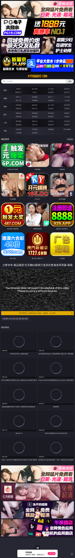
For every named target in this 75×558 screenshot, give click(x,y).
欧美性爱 (67, 105)
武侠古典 (67, 121)
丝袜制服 (35, 100)
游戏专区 (67, 89)
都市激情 (18, 121)
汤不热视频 (66, 129)
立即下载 (51, 553)
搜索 (69, 81)
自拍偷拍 (35, 97)
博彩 (5, 90)
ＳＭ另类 (67, 100)
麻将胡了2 (18, 92)
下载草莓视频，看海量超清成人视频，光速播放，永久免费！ (45, 313)
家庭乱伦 (35, 121)
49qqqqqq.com (37, 76)
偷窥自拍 (18, 113)
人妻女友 (51, 121)
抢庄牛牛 (67, 92)
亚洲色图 (35, 113)
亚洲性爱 (18, 105)
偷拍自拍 (35, 105)
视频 (5, 98)
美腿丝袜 (18, 117)
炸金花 (35, 92)
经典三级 (35, 108)
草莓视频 (51, 129)
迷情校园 (18, 125)
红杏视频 (18, 133)
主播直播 (51, 100)
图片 (5, 114)
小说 (5, 123)
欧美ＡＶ (51, 97)
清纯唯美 (35, 117)
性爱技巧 (67, 125)
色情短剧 (35, 133)
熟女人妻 (18, 100)
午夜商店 (35, 129)
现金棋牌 (51, 92)
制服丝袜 (18, 108)
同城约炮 (18, 129)
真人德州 (35, 89)
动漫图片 (67, 113)
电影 (5, 106)
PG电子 (18, 89)
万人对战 (51, 89)
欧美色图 (51, 113)
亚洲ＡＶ (18, 97)
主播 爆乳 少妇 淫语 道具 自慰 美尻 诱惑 (15, 319)
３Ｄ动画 (67, 97)
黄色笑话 (51, 125)
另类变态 (67, 108)
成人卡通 (51, 105)
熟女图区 (51, 117)
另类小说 (35, 125)
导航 (5, 131)
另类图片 (67, 117)
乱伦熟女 (51, 108)
